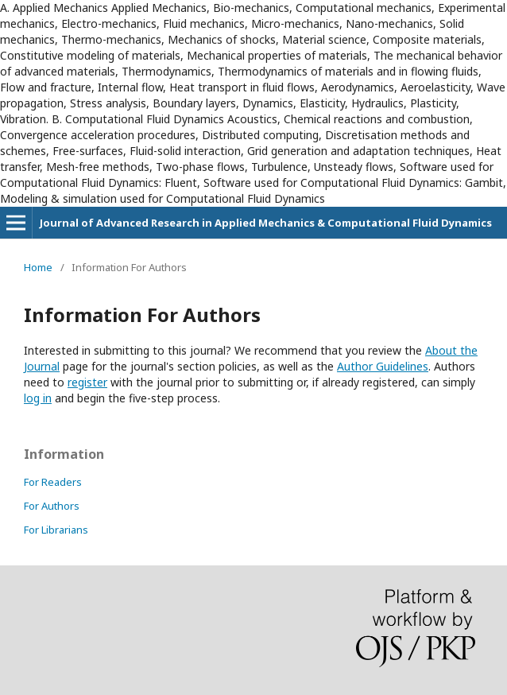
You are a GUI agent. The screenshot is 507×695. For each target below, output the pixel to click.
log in (38, 398)
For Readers (53, 482)
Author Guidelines (382, 366)
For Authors (51, 506)
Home (38, 267)
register (87, 382)
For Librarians (56, 529)
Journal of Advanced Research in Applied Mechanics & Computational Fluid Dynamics (266, 222)
